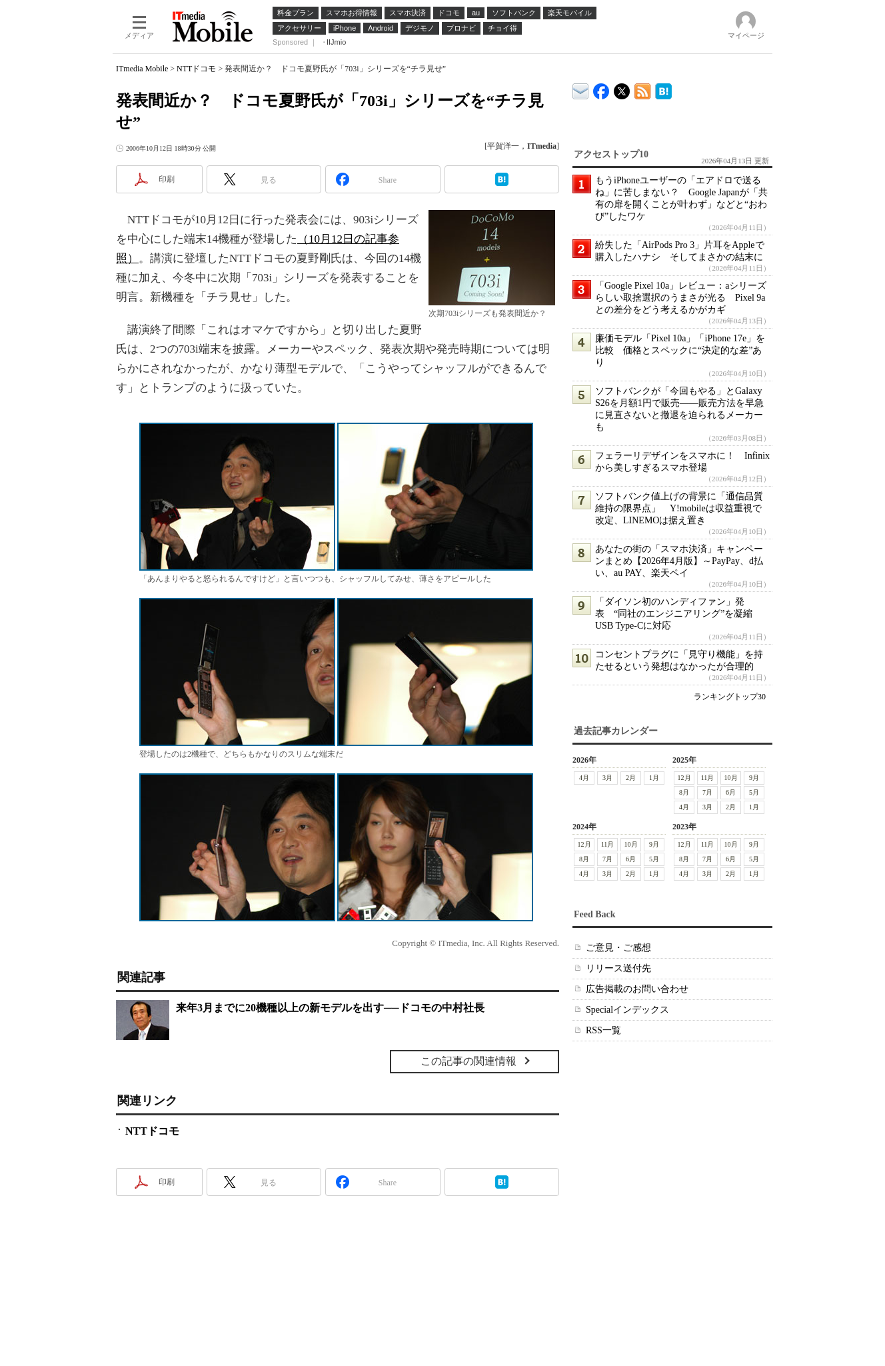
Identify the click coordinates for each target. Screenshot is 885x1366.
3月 (607, 777)
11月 (707, 777)
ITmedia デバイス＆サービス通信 (580, 89)
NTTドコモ (196, 68)
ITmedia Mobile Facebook (601, 88)
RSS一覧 (603, 1030)
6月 (731, 792)
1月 (654, 777)
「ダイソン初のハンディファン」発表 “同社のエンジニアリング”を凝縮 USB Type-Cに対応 (678, 614)
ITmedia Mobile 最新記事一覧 (642, 89)
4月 (584, 777)
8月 (684, 792)
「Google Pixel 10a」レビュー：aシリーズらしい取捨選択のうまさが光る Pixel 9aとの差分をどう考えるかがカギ (680, 298)
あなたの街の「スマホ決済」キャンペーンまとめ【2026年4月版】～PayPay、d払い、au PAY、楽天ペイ (679, 561)
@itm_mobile (622, 88)
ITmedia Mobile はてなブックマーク (663, 89)
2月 (631, 777)
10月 (731, 777)
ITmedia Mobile (142, 68)
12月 (684, 777)
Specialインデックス (627, 1010)
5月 (754, 792)
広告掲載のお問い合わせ (637, 989)
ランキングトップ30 (730, 696)
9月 (754, 777)
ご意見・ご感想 (618, 948)
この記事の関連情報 (468, 1061)
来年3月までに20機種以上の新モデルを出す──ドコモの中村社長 (330, 1007)
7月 (707, 792)
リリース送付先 (618, 968)
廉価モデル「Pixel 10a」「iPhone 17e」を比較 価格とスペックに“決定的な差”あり (680, 350)
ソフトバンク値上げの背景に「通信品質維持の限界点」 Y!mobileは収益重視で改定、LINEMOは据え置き (679, 508)
